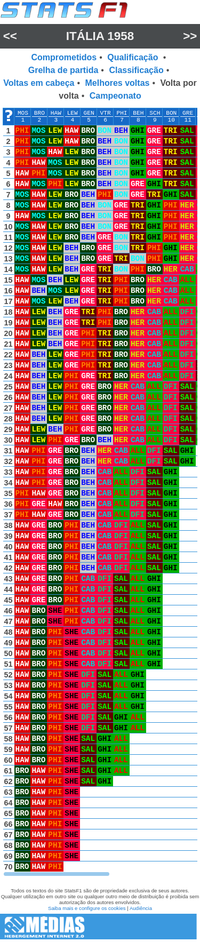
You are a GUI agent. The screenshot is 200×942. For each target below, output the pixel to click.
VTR (105, 113)
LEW (72, 113)
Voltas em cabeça (38, 82)
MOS (23, 113)
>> (190, 36)
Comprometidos (64, 57)
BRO (39, 113)
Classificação (136, 70)
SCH (154, 113)
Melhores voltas (117, 82)
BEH (138, 113)
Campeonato (115, 95)
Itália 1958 (100, 36)
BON (171, 113)
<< (10, 36)
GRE (187, 113)
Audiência (141, 908)
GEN (89, 113)
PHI (121, 113)
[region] (100, 492)
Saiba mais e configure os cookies (87, 908)
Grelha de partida (63, 70)
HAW (56, 113)
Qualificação (134, 57)
